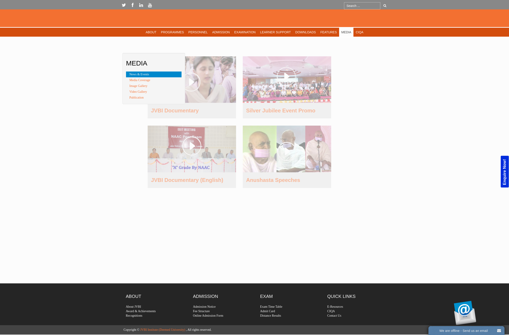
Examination (244, 32)
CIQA (359, 32)
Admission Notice (204, 316)
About (151, 32)
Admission (221, 32)
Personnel (198, 32)
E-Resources (335, 316)
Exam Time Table (271, 316)
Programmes (172, 32)
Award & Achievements (141, 321)
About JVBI (133, 316)
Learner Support (275, 32)
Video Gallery (138, 91)
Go (384, 5)
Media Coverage (139, 80)
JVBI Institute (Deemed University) (162, 329)
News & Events (139, 74)
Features (328, 32)
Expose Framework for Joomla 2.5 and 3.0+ (254, 19)
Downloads (305, 32)
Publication (136, 97)
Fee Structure (201, 321)
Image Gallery (138, 86)
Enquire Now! (504, 172)
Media (346, 32)
